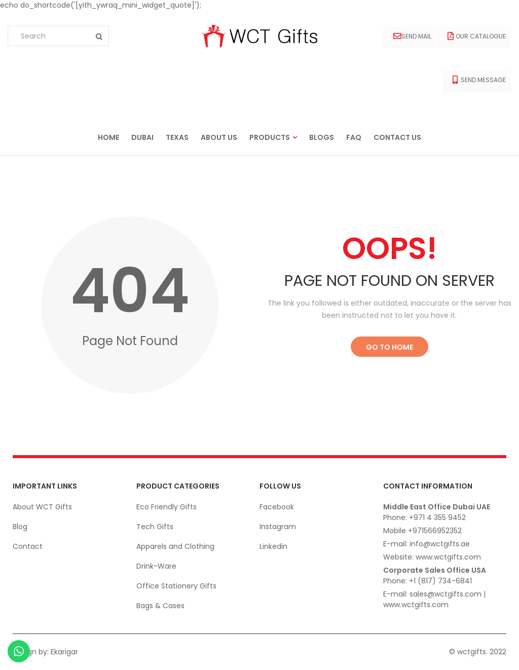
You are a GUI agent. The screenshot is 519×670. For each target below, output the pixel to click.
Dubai (142, 137)
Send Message (479, 80)
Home (108, 137)
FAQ (353, 137)
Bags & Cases (160, 606)
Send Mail (412, 36)
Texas (177, 137)
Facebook (277, 507)
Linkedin (273, 546)
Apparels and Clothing (175, 546)
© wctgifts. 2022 (477, 652)
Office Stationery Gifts (176, 586)
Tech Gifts (154, 527)
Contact (28, 546)
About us (219, 137)
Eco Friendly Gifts (166, 507)
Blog (20, 527)
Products (269, 137)
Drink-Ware (156, 566)
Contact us (397, 137)
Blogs (321, 137)
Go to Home (389, 347)
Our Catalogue (477, 36)
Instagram (278, 527)
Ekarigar (64, 652)
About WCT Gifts (42, 507)
